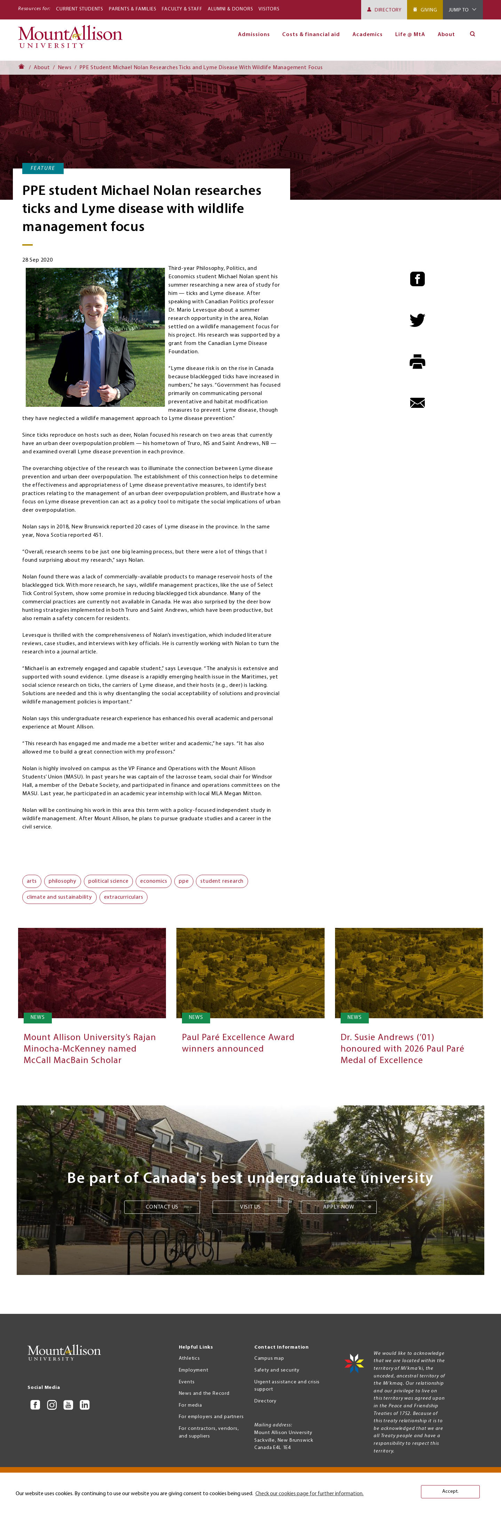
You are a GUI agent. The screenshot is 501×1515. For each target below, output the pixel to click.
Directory (388, 10)
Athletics (189, 1358)
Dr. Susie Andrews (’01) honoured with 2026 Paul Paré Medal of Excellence (402, 1049)
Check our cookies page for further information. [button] (309, 1494)
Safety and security (277, 1370)
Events (187, 1382)
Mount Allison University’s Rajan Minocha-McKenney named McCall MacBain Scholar (90, 1049)
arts (32, 881)
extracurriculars (123, 897)
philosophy (63, 881)
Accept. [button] (450, 1491)
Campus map (269, 1358)
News (65, 68)
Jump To (459, 10)
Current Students (79, 9)
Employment (193, 1370)
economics (153, 881)
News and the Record (204, 1393)
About (446, 35)
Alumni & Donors (230, 9)
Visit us (250, 1207)
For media (190, 1405)
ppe (184, 881)
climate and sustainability (59, 897)
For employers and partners (211, 1416)
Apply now (339, 1207)
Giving (429, 10)
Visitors (269, 9)
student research (222, 881)
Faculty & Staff (182, 9)
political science (108, 881)
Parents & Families (132, 9)
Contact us (162, 1207)
